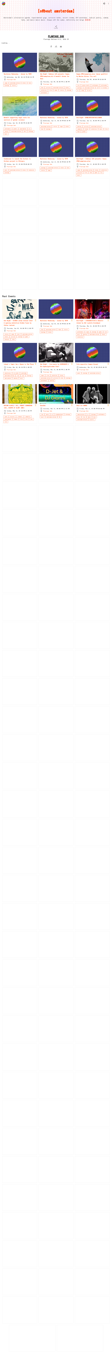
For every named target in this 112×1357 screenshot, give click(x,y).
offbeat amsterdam (56, 11)
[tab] (56, 27)
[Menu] (108, 3)
